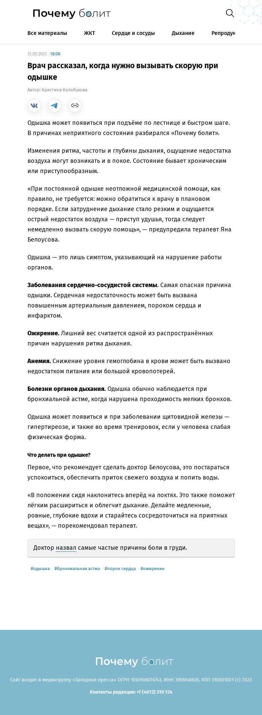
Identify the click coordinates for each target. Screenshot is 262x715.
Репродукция (228, 33)
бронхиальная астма (78, 568)
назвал (66, 547)
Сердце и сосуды (133, 33)
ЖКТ (89, 33)
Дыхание (183, 33)
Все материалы (47, 33)
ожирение (153, 568)
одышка (41, 568)
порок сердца (121, 568)
